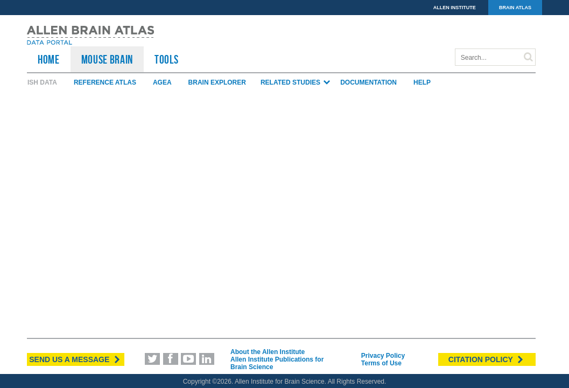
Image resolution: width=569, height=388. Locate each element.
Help (422, 82)
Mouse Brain (107, 59)
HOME (49, 59)
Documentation (368, 82)
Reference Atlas (105, 82)
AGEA (162, 82)
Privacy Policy (383, 355)
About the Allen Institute (267, 352)
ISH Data (42, 82)
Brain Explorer (217, 82)
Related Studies (296, 82)
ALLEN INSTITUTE (454, 7)
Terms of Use (381, 363)
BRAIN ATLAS (515, 7)
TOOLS (166, 59)
